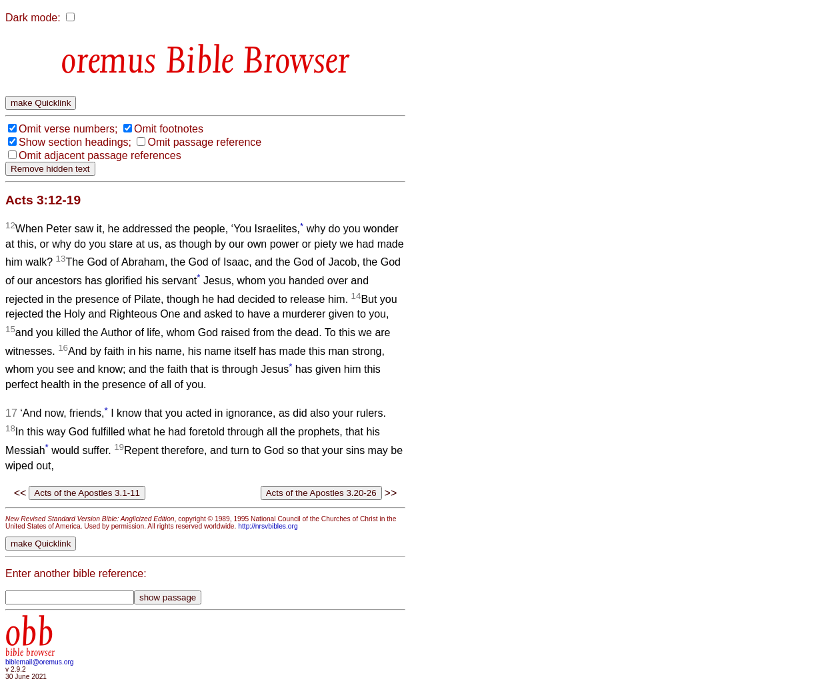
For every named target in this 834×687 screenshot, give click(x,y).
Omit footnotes (168, 128)
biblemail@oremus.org (39, 662)
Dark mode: (33, 17)
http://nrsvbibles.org (267, 526)
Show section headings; (75, 142)
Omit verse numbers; (68, 128)
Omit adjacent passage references (100, 155)
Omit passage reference (204, 142)
